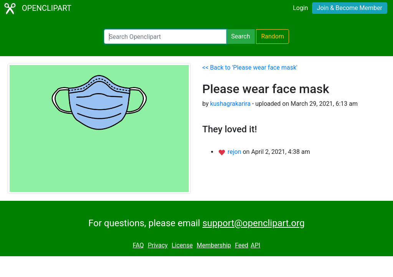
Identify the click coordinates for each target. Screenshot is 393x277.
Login (300, 8)
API (255, 245)
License (182, 245)
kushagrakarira (230, 103)
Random (272, 36)
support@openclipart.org (253, 223)
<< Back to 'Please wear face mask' (249, 67)
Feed (241, 245)
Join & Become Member (349, 8)
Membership (213, 245)
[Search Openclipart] (165, 36)
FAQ (138, 245)
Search (240, 36)
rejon (235, 151)
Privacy (158, 245)
